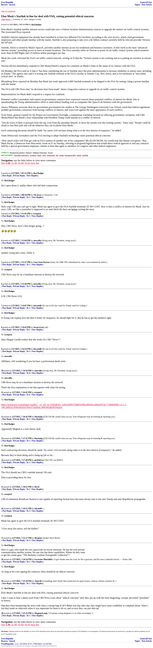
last (37, 163)
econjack (37, 214)
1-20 (8, 163)
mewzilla (37, 240)
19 (2, 581)
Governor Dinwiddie (43, 559)
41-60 (20, 163)
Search (12, 5)
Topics (137, 5)
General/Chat (146, 2)
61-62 (27, 163)
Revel (37, 487)
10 (2, 371)
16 (2, 508)
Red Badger (38, 173)
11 (2, 392)
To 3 (28, 286)
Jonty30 (38, 581)
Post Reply (7, 176)
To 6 (28, 373)
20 (2, 613)
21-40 (14, 163)
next (33, 163)
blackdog (38, 417)
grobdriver (39, 460)
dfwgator (38, 538)
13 (2, 438)
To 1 (28, 197)
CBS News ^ (6, 19)
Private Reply (19, 176)
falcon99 (38, 508)
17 (2, 538)
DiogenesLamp (41, 613)
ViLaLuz (37, 195)
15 (2, 487)
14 (2, 460)
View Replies (32, 176)
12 (2, 417)
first (3, 163)
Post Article (147, 5)
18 (2, 559)
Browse (4, 5)
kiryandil (37, 305)
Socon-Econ (38, 327)
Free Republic (7, 2)
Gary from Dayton (41, 262)
